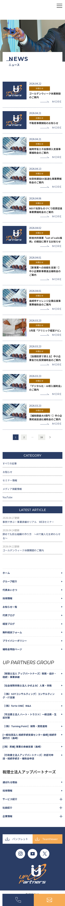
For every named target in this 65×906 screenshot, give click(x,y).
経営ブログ (9, 623)
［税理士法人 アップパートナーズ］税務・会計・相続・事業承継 (29, 675)
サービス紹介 (10, 799)
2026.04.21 (35, 113)
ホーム (6, 573)
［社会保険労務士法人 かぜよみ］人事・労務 (27, 685)
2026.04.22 (35, 83)
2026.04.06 (35, 198)
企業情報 (7, 816)
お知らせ (39, 88)
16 (41, 437)
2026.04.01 (35, 257)
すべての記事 (10, 463)
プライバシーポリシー (15, 640)
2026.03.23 (35, 320)
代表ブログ (9, 615)
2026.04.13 (35, 168)
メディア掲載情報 (12, 489)
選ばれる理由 (10, 782)
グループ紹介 (10, 581)
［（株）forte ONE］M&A (17, 705)
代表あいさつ (10, 590)
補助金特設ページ (12, 649)
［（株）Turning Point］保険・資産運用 (25, 726)
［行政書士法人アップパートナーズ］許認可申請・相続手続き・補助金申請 (28, 756)
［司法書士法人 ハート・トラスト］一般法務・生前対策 (30, 716)
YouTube (7, 497)
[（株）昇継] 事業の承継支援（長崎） (23, 746)
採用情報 (7, 598)
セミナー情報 (10, 480)
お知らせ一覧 (10, 607)
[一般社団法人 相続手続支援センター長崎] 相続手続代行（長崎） (30, 736)
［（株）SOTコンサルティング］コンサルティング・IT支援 (29, 695)
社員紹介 (7, 807)
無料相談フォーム (12, 632)
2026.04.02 (35, 228)
